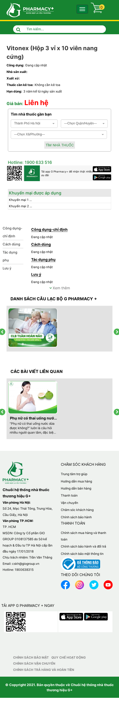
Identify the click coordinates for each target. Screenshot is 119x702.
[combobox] (34, 123)
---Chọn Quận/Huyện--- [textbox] (80, 123)
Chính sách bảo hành (76, 517)
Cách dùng (11, 244)
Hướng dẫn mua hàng (76, 481)
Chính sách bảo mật (31, 657)
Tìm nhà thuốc (60, 145)
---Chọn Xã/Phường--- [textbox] (29, 134)
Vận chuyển (69, 503)
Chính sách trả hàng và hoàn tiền (43, 670)
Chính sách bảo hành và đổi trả (83, 546)
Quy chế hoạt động (68, 657)
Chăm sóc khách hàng (77, 510)
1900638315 (24, 570)
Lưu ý (7, 268)
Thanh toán (69, 495)
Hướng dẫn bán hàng (76, 488)
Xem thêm (59, 288)
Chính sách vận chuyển (34, 663)
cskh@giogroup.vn (25, 564)
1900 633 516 (38, 162)
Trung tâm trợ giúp (74, 474)
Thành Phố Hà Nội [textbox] (27, 123)
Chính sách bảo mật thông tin (82, 554)
